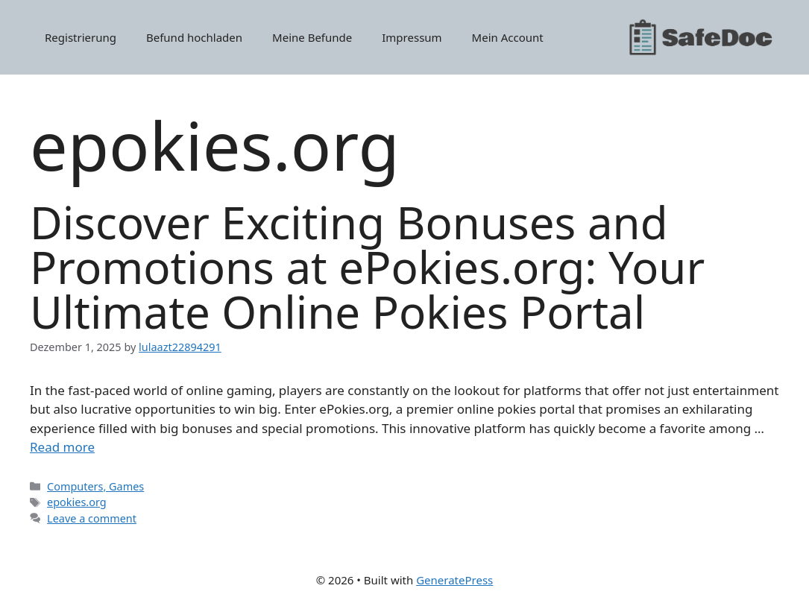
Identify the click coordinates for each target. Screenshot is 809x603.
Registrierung (80, 37)
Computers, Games (95, 486)
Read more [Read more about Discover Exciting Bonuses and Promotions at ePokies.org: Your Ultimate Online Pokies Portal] (62, 446)
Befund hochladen (194, 37)
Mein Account (508, 37)
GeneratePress (454, 579)
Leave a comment (91, 518)
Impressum (411, 37)
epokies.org (77, 502)
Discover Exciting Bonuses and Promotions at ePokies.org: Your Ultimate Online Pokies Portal (367, 267)
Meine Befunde (312, 37)
